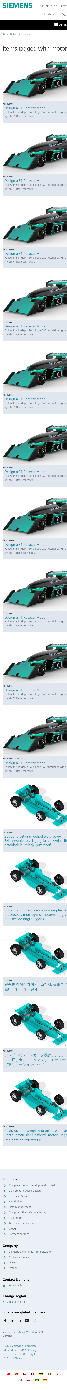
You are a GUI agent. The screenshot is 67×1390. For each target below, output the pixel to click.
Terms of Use (19, 1354)
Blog (40, 5)
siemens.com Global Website (18, 1331)
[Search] (64, 14)
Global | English (14, 1301)
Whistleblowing (14, 1346)
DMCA (22, 1350)
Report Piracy (14, 1358)
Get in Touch (12, 1285)
